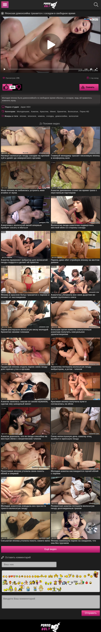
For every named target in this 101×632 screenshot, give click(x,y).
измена (41, 116)
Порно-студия (12, 107)
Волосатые (73, 111)
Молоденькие (23, 111)
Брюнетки (61, 111)
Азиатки (34, 111)
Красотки (44, 111)
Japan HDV (26, 107)
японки (23, 116)
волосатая (73, 116)
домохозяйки (61, 116)
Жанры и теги (11, 116)
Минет (52, 111)
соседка (50, 116)
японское (32, 116)
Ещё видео (50, 549)
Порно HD (84, 111)
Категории (10, 111)
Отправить (91, 613)
